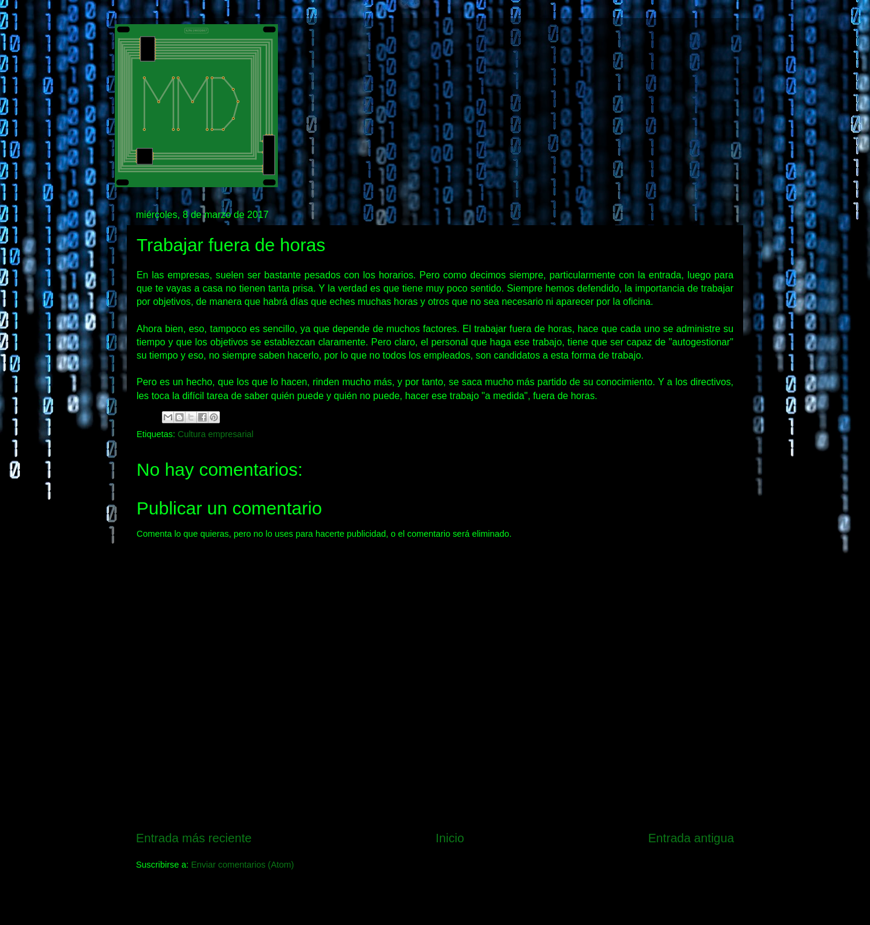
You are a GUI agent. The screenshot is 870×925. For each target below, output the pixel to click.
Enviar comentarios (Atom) (242, 864)
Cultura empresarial (216, 434)
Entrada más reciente (194, 838)
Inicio (450, 838)
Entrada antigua (691, 838)
